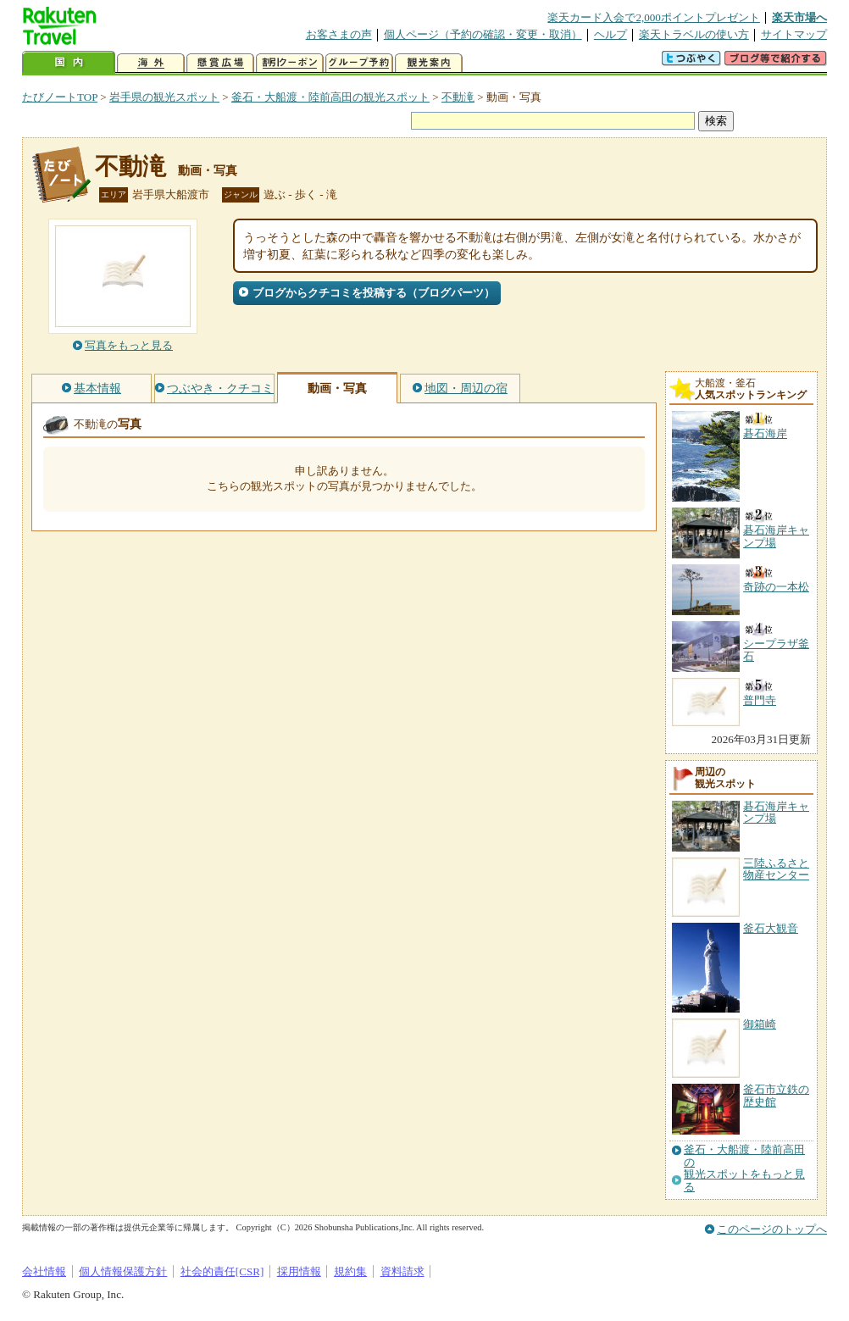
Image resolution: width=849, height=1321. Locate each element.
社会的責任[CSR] (222, 1271)
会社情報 (44, 1271)
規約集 (350, 1271)
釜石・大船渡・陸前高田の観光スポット (330, 97)
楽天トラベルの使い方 (694, 34)
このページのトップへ (772, 1229)
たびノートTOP (59, 97)
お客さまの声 (339, 34)
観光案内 (429, 63)
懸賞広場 (220, 63)
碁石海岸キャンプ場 (776, 812)
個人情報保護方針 (123, 1271)
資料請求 (402, 1271)
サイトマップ (794, 34)
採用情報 (299, 1271)
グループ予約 (359, 63)
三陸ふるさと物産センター (776, 869)
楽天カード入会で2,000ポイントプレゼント (653, 17)
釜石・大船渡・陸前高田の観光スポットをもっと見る (744, 1168)
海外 (151, 63)
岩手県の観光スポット (164, 97)
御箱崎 (759, 1024)
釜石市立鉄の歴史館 (776, 1095)
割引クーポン (290, 63)
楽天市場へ (799, 17)
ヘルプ (610, 34)
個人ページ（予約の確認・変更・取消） (483, 34)
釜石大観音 (770, 928)
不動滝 (457, 97)
